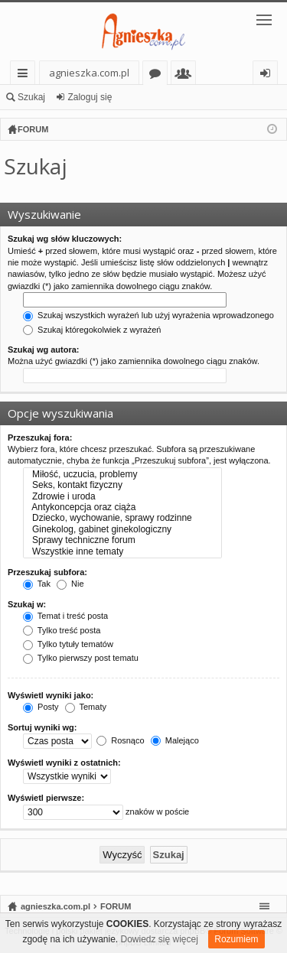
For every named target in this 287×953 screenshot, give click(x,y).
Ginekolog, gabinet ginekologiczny (122, 529)
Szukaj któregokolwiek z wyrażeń (92, 329)
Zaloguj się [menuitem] (268, 75)
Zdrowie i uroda (122, 496)
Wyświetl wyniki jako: (50, 695)
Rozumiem (236, 939)
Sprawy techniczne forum (122, 540)
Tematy (85, 706)
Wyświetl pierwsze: (46, 797)
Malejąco (175, 740)
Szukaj (31, 97)
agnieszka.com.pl (89, 73)
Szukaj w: (27, 604)
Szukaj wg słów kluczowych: (65, 238)
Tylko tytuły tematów (68, 644)
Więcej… (25, 75)
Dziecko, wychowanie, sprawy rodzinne (122, 517)
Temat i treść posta (65, 615)
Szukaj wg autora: (44, 349)
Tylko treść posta (61, 630)
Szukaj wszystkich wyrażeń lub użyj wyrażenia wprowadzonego (148, 315)
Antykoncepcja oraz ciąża (122, 507)
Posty (41, 706)
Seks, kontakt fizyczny (122, 485)
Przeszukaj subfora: (47, 572)
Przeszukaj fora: (40, 437)
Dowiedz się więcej (159, 939)
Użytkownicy (186, 75)
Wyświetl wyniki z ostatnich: (64, 762)
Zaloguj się (89, 97)
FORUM (115, 906)
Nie (70, 583)
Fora (158, 75)
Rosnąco (120, 740)
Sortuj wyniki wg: (42, 727)
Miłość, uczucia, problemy (122, 474)
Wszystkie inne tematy (122, 551)
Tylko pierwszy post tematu (81, 657)
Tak (37, 583)
